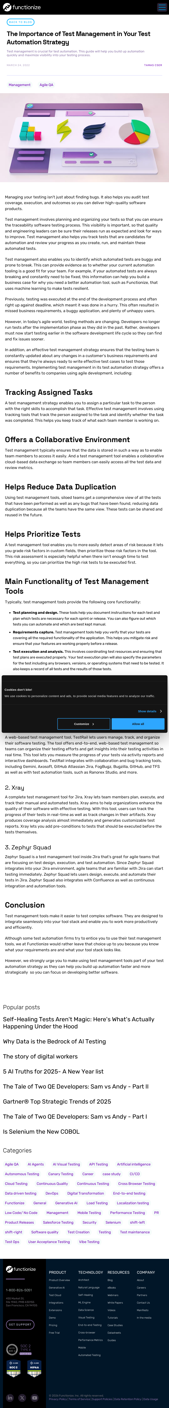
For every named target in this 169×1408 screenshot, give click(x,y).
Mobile (82, 1347)
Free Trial (54, 1332)
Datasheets (114, 1332)
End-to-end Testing (90, 1325)
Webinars (113, 1295)
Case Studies (115, 1325)
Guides (112, 1340)
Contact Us (143, 1302)
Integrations (56, 1302)
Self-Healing (85, 1294)
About (140, 1280)
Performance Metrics (90, 1340)
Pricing (53, 1325)
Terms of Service (79, 1399)
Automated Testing (89, 1355)
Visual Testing (86, 1317)
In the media (144, 1317)
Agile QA (46, 85)
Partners (142, 1295)
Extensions (55, 1310)
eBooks (112, 1287)
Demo (52, 1317)
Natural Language (88, 1287)
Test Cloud (55, 1295)
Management (20, 85)
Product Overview (59, 1280)
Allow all (138, 723)
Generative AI (57, 1287)
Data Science (86, 1310)
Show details (147, 711)
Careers (141, 1287)
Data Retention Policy (127, 1399)
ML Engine (84, 1302)
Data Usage (150, 1399)
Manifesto (142, 1310)
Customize (84, 723)
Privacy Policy (58, 1399)
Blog (110, 1280)
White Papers (115, 1302)
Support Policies (102, 1399)
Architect (83, 1279)
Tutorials (113, 1317)
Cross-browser (86, 1332)
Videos (111, 1310)
